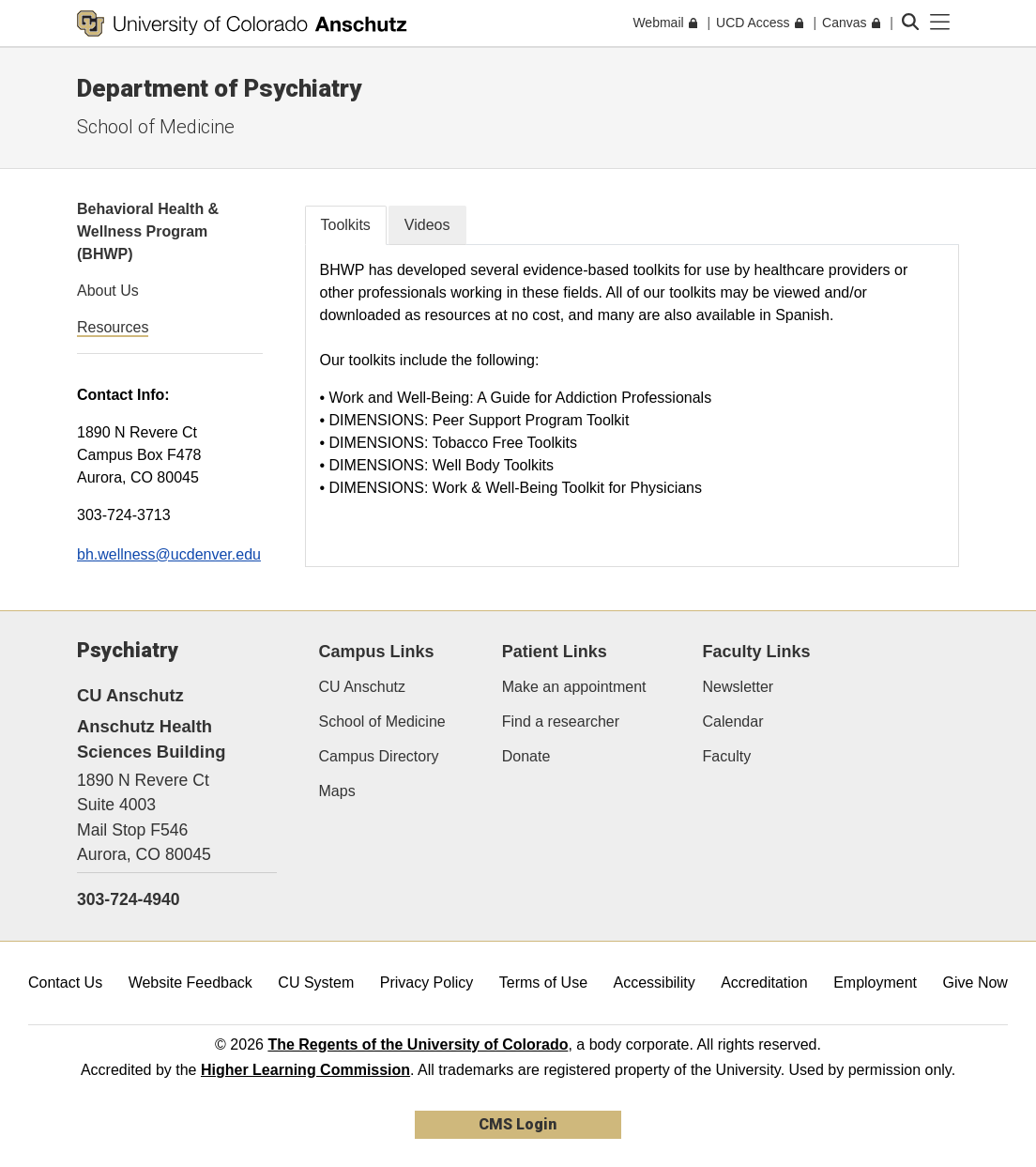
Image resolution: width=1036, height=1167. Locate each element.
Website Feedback (190, 982)
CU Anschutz (362, 687)
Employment (875, 982)
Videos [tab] (427, 225)
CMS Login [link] (517, 1124)
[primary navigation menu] (940, 22)
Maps (337, 791)
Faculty (727, 756)
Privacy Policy (427, 982)
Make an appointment (574, 687)
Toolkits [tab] (346, 225)
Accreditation (764, 982)
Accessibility (654, 982)
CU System (316, 982)
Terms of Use (543, 982)
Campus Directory (379, 756)
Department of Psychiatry (219, 88)
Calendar (733, 721)
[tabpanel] (632, 405)
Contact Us (65, 982)
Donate (526, 756)
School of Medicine (156, 126)
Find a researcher (560, 721)
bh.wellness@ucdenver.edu (169, 554)
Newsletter (738, 687)
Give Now (975, 982)
